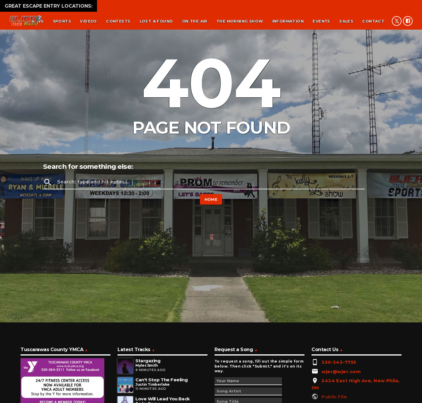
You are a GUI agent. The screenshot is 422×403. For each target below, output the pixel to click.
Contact (373, 21)
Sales (346, 21)
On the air (194, 21)
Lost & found (156, 21)
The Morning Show (240, 21)
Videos (88, 21)
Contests (118, 21)
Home (211, 199)
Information (288, 21)
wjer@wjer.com (341, 371)
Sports (62, 21)
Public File (334, 396)
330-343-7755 (338, 362)
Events (321, 21)
